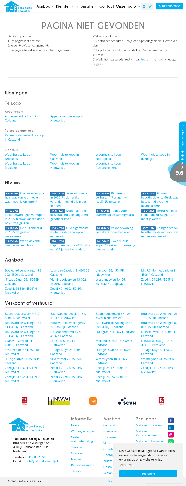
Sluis (106, 443)
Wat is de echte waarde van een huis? (23, 243)
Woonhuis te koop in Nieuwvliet (64, 165)
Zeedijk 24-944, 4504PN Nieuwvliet (66, 379)
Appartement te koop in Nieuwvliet (66, 118)
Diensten (65, 6)
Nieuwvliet (110, 431)
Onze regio (128, 6)
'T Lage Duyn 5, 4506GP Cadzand (157, 352)
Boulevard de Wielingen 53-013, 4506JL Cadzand (23, 325)
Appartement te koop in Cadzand (21, 118)
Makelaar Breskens (149, 425)
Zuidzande (110, 461)
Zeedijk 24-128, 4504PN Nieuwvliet (66, 370)
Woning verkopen (83, 431)
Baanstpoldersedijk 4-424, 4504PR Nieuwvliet (113, 316)
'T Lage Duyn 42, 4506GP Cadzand (113, 352)
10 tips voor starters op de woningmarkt (115, 213)
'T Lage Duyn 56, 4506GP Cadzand (22, 361)
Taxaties (77, 447)
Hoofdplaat (111, 455)
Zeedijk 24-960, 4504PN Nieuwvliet (66, 291)
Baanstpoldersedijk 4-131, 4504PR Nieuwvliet (68, 316)
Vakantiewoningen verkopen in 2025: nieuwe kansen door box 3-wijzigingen (24, 217)
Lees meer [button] (127, 464)
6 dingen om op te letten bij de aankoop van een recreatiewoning (160, 232)
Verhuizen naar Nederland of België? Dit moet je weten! (159, 215)
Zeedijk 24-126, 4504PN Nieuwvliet (21, 370)
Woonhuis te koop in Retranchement (110, 165)
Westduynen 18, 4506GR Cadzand (112, 361)
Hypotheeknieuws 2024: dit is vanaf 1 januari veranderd (70, 245)
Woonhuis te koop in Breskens (19, 157)
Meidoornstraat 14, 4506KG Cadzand (114, 343)
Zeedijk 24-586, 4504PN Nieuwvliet (21, 291)
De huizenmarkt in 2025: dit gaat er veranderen (23, 232)
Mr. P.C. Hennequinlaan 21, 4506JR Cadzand (159, 272)
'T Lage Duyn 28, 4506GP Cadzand (67, 352)
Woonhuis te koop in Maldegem (19, 165)
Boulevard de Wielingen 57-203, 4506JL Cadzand (69, 325)
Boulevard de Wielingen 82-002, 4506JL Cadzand (23, 272)
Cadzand (109, 425)
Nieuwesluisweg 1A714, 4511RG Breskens (157, 343)
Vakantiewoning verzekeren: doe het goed (114, 230)
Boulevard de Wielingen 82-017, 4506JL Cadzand (160, 325)
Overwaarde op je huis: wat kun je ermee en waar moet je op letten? (24, 197)
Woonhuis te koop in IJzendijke (155, 157)
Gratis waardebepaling (82, 439)
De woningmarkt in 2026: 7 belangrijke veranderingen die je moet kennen (69, 199)
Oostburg (110, 467)
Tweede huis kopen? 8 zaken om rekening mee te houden (115, 245)
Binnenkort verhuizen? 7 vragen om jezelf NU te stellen (112, 197)
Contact (106, 6)
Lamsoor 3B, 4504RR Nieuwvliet (110, 272)
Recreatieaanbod (82, 465)
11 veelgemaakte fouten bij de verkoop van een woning (69, 232)
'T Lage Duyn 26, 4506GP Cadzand (22, 282)
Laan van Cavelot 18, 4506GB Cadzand (70, 272)
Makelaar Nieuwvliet (150, 441)
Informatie (87, 6)
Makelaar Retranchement (146, 433)
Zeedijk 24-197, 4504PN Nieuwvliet (157, 370)
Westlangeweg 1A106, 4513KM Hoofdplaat (111, 282)
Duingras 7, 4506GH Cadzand (115, 332)
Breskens (109, 437)
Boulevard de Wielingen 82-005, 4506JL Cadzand (114, 325)
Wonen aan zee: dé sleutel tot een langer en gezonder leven (69, 215)
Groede (108, 449)
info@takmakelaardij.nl (42, 461)
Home (75, 425)
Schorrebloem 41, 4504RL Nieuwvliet (22, 352)
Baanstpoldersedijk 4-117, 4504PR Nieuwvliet (22, 316)
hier (143, 59)
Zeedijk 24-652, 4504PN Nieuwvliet (21, 379)
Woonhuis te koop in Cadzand (64, 157)
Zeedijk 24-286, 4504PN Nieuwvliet (157, 282)
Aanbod (45, 6)
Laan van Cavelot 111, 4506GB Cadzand (20, 343)
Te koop (76, 471)
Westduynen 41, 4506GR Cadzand (157, 361)
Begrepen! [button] (148, 473)
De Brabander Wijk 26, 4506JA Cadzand (65, 334)
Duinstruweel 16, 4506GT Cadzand (158, 334)
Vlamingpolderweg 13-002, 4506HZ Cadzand (68, 282)
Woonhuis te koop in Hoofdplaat (110, 157)
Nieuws (76, 459)
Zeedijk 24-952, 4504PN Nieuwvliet (112, 379)
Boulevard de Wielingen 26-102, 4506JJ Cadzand (160, 316)
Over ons (77, 453)
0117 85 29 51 (170, 6)
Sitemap (112, 481)
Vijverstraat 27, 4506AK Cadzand (66, 361)
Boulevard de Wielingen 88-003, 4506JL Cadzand (23, 334)
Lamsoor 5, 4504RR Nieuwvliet (63, 343)
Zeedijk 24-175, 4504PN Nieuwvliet (112, 370)
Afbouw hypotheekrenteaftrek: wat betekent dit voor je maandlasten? (159, 199)
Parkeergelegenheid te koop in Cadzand (24, 137)
